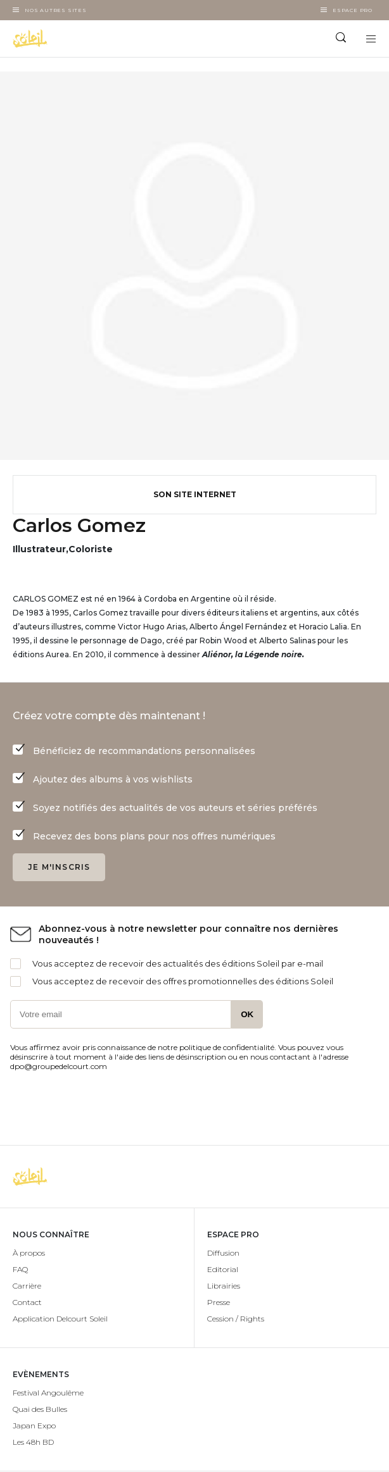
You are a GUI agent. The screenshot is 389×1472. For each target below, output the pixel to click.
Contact (27, 1302)
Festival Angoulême (48, 1392)
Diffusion (223, 1253)
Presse (218, 1302)
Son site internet (194, 494)
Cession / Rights (235, 1318)
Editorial (222, 1269)
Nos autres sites (56, 10)
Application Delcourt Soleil (60, 1318)
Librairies (223, 1285)
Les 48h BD (33, 1442)
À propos (29, 1253)
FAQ (20, 1269)
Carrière (27, 1285)
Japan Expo (34, 1425)
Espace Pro (353, 10)
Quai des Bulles (40, 1409)
